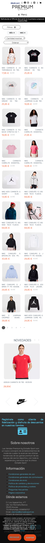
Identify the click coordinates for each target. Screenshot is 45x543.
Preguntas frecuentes (18, 489)
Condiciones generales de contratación (26, 477)
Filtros (11, 27)
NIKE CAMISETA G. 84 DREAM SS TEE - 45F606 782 (11, 101)
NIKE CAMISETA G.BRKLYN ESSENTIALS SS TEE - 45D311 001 (33, 132)
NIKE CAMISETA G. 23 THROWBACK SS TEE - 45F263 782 (11, 70)
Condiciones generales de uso (22, 474)
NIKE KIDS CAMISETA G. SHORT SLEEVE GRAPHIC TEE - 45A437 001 (11, 195)
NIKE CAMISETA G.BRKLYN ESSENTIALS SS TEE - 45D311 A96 (33, 163)
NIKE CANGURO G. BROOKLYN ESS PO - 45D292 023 (11, 255)
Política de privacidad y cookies (22, 486)
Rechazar (14, 537)
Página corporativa (17, 492)
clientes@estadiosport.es (22, 512)
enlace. (22, 531)
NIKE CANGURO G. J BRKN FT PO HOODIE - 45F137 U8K (11, 286)
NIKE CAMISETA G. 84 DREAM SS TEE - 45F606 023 (33, 70)
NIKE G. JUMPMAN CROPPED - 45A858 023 (11, 317)
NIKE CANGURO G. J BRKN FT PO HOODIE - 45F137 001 (33, 255)
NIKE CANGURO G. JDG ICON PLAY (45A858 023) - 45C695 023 (33, 286)
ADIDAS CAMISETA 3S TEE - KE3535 (18, 382)
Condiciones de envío (18, 480)
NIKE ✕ (22, 33)
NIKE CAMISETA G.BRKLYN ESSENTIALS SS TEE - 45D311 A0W (11, 163)
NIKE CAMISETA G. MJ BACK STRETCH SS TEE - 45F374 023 (11, 132)
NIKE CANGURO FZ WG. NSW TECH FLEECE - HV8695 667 (33, 225)
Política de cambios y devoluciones (24, 483)
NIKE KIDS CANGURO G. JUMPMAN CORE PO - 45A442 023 (33, 317)
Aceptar (30, 538)
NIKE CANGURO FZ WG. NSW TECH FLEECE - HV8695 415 (11, 225)
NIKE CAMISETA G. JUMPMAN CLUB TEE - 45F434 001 (33, 101)
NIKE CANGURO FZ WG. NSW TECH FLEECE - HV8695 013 (33, 194)
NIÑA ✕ (12, 33)
